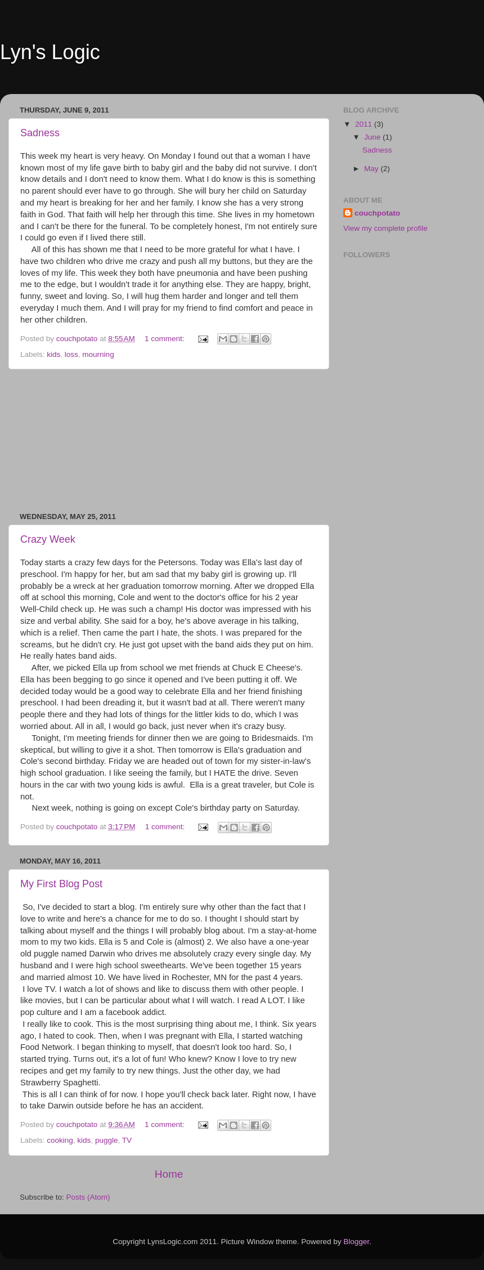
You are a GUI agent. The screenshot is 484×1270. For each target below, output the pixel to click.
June (373, 137)
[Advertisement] (169, 440)
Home (169, 1174)
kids (53, 354)
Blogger (356, 1241)
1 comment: (165, 338)
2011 (364, 124)
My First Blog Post (61, 883)
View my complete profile (385, 228)
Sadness (40, 132)
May (372, 168)
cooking (60, 1140)
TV (127, 1140)
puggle (106, 1140)
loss (71, 354)
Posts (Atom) (88, 1197)
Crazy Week (47, 539)
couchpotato (377, 213)
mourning (98, 354)
